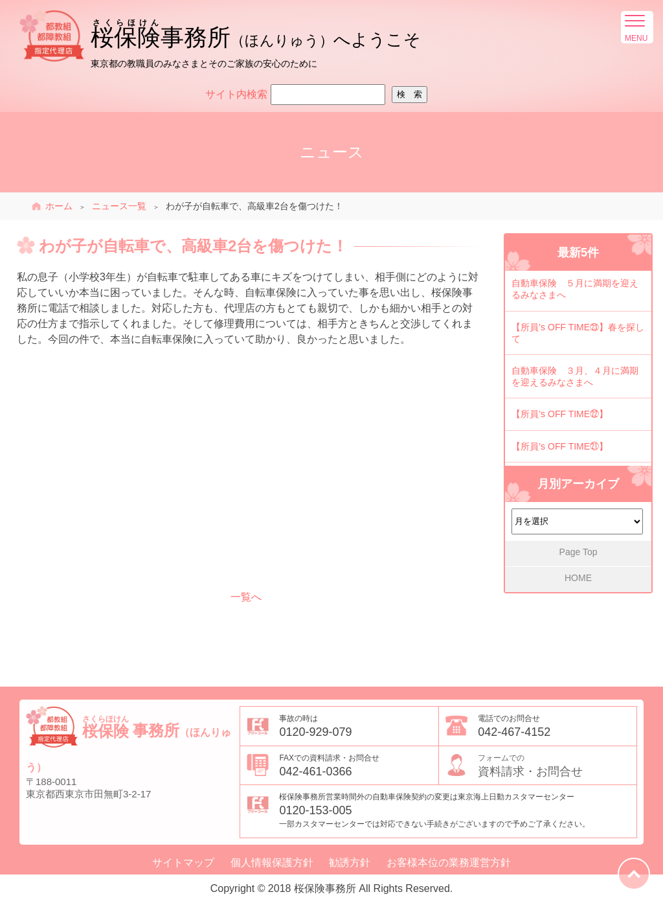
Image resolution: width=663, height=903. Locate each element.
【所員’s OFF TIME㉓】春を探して (577, 333)
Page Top (578, 552)
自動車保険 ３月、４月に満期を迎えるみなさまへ (574, 376)
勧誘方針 (349, 863)
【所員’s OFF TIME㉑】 (559, 446)
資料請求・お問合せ (557, 764)
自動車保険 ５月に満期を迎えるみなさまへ (574, 289)
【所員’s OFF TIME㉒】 (559, 414)
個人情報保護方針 (271, 863)
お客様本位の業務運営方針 (449, 863)
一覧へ (246, 596)
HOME (578, 578)
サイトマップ (183, 863)
